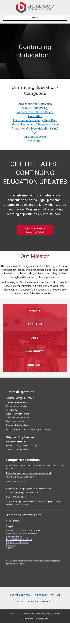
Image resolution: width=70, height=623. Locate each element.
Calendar (32, 601)
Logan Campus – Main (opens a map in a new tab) (29, 473)
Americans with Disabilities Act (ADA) (23, 530)
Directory (41, 595)
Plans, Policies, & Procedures (19, 539)
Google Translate (13, 521)
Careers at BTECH (20, 595)
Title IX (9, 548)
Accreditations (27, 619)
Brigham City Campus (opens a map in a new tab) (29, 489)
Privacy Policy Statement (17, 542)
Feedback (47, 601)
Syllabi (55, 595)
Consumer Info (42, 619)
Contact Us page (21, 505)
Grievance (10, 545)
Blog (20, 601)
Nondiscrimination (14, 536)
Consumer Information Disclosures (21, 533)
